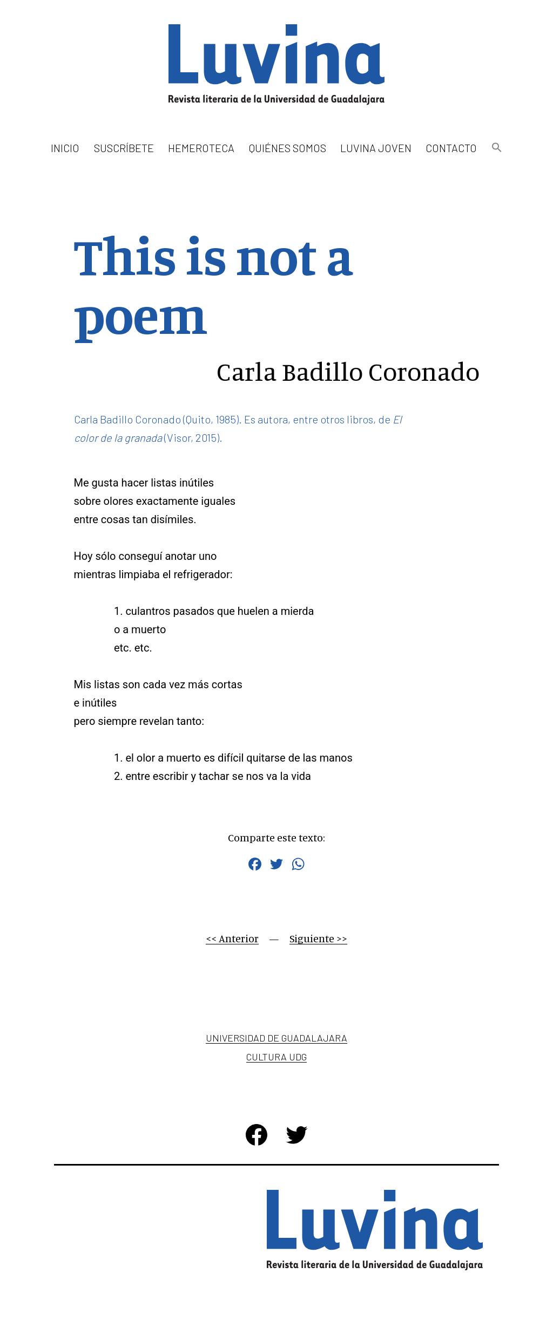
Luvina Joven (376, 147)
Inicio (65, 147)
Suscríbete (124, 147)
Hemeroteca (201, 147)
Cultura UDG (276, 1057)
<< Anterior (232, 938)
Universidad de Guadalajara (276, 1038)
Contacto (451, 147)
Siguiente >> (318, 938)
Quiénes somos (287, 147)
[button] (496, 148)
